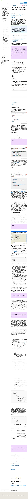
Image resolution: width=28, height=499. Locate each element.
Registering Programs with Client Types (17, 456)
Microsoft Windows (14, 102)
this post (22, 31)
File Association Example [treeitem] (6, 31)
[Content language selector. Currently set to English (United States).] (4, 494)
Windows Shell (14, 5)
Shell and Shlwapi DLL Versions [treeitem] (5, 17)
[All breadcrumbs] (11, 5)
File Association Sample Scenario (15, 465)
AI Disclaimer (2, 495)
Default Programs (15, 21)
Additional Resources (13, 16)
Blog (9, 495)
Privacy (16, 495)
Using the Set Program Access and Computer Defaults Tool (18, 14)
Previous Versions (7, 495)
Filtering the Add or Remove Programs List (16, 15)
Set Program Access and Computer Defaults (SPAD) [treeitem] (6, 36)
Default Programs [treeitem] (5, 34)
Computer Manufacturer (15, 105)
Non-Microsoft (14, 103)
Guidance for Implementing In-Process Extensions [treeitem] (5, 14)
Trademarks (6, 496)
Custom (13, 104)
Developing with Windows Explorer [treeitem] (5, 16)
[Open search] (24, 1)
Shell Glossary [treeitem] (3, 65)
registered (23, 64)
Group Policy (21, 449)
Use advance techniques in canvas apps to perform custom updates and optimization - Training (18, 485)
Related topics (13, 17)
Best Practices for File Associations (15, 463)
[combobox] (5, 7)
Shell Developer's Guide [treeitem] (4, 10)
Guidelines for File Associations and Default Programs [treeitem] (6, 28)
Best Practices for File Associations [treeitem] (5, 30)
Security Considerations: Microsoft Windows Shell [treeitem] (5, 12)
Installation (24, 342)
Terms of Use (2, 496)
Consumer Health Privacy (21, 495)
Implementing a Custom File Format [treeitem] (6, 21)
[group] (19, 260)
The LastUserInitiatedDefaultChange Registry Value (19, 38)
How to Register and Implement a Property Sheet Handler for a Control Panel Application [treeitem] (6, 54)
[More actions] (26, 5)
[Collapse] (8, 5)
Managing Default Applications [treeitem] (5, 33)
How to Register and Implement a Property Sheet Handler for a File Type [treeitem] (6, 51)
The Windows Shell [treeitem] (3, 8)
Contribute (13, 495)
